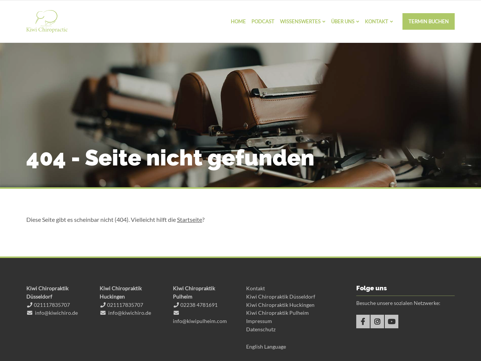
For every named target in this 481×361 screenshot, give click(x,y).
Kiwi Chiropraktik (47, 21)
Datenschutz (260, 329)
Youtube (391, 321)
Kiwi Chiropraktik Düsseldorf (280, 296)
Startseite (189, 219)
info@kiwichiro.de (56, 312)
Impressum (259, 321)
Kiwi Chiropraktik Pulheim (277, 312)
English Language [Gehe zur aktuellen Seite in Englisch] (266, 346)
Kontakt (255, 288)
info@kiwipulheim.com (200, 321)
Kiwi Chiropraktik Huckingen (280, 305)
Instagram (377, 321)
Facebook (363, 321)
